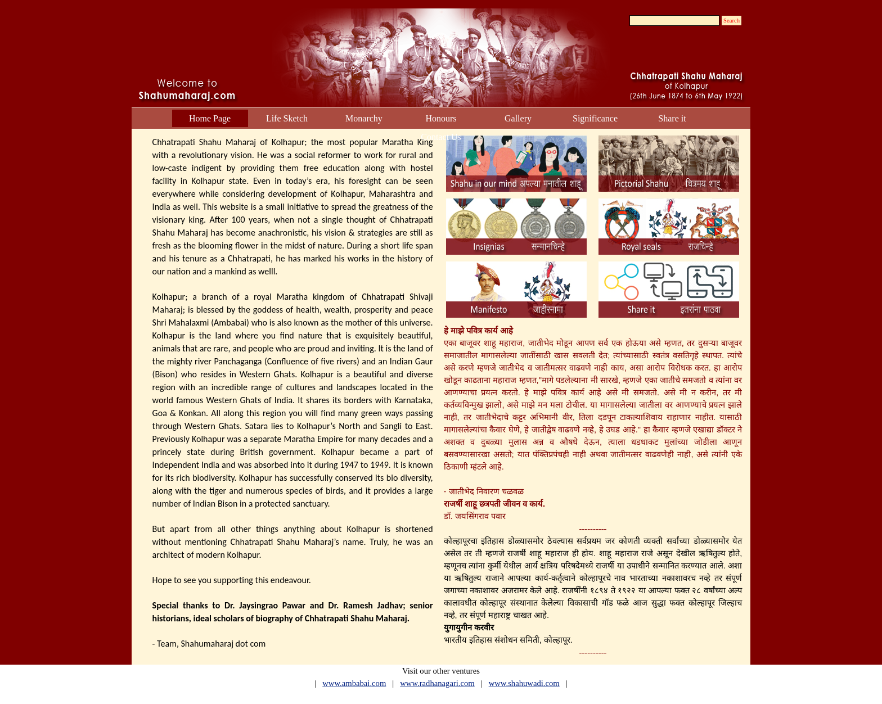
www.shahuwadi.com (524, 683)
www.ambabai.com (354, 683)
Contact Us (441, 137)
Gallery (518, 118)
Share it (672, 118)
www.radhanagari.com (437, 683)
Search (731, 20)
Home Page (210, 118)
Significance (595, 118)
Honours (440, 118)
